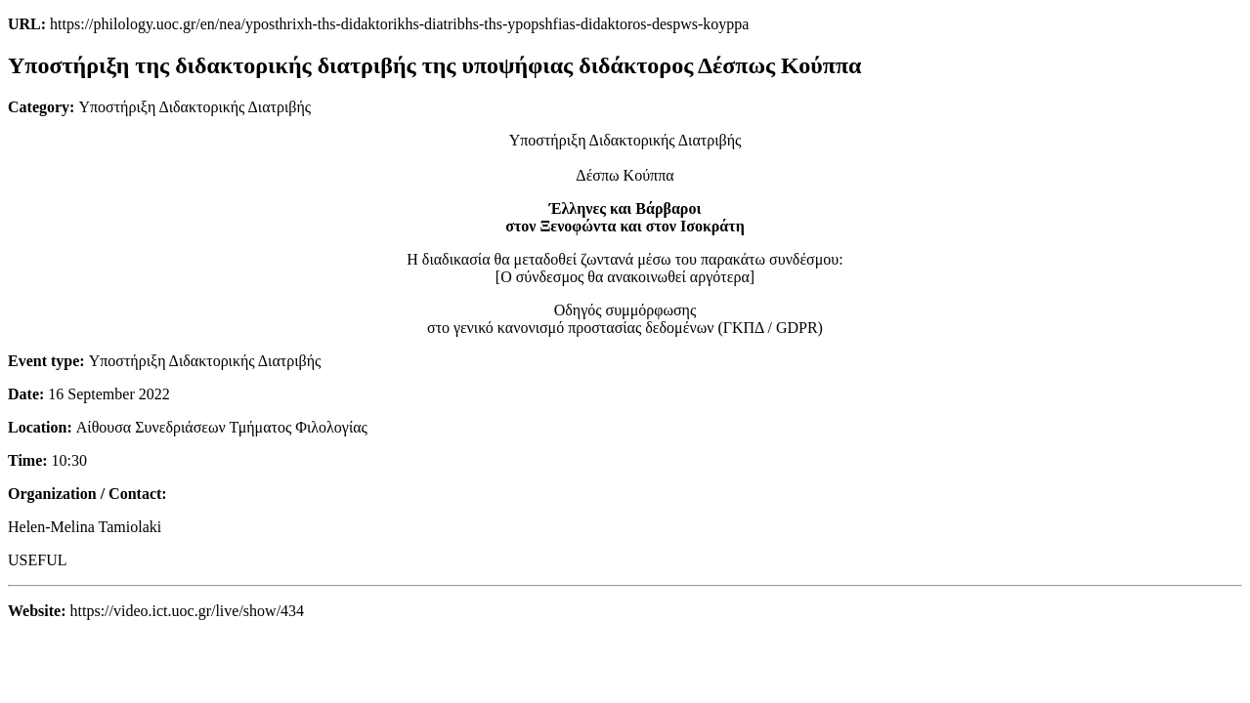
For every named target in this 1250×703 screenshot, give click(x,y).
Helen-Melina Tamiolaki (84, 526)
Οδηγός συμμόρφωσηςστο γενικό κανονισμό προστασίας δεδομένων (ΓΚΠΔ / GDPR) (625, 319)
